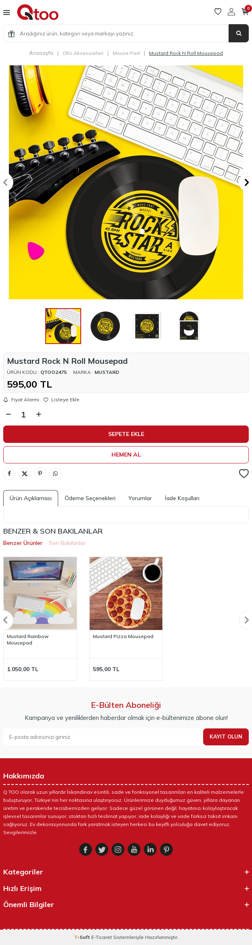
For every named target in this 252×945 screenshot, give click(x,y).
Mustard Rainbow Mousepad (28, 639)
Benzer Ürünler (22, 543)
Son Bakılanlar (67, 543)
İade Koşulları (182, 498)
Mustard (106, 372)
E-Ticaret (101, 937)
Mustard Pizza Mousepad (123, 636)
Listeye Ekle (62, 400)
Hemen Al (126, 454)
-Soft (82, 937)
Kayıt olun (226, 736)
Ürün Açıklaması (31, 498)
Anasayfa (41, 53)
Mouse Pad (126, 53)
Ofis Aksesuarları (83, 53)
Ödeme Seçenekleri (90, 498)
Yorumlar (140, 498)
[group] (126, 182)
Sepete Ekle (126, 434)
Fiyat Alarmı (21, 400)
